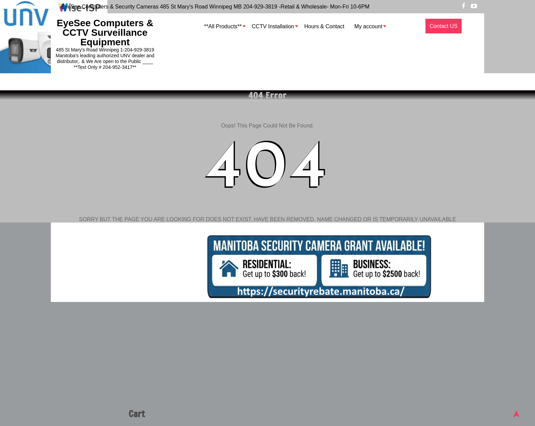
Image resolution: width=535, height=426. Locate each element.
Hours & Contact (324, 26)
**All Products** (223, 26)
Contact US (444, 26)
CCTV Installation (273, 26)
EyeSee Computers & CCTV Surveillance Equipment (105, 32)
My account (368, 26)
